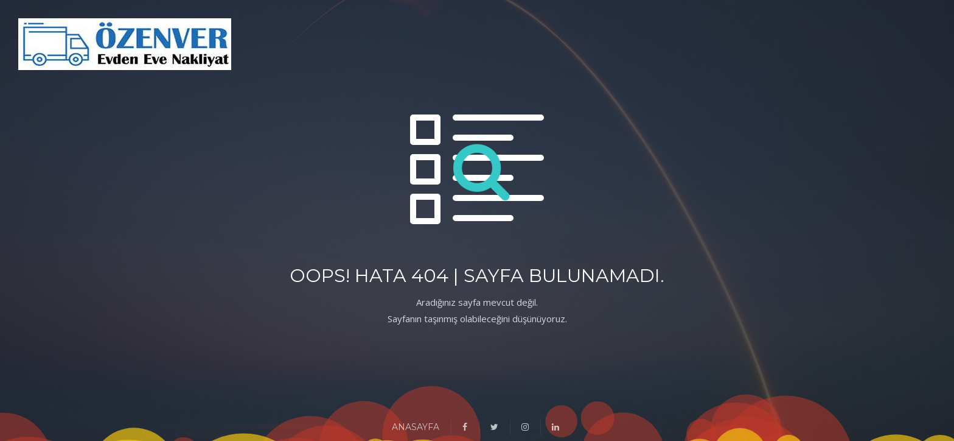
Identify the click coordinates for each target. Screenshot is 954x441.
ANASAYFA (415, 427)
